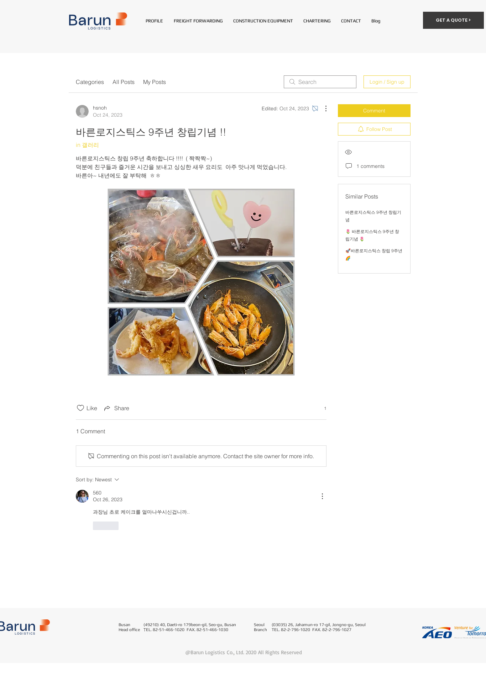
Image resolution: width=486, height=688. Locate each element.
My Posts (154, 81)
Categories (90, 81)
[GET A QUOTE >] (453, 20)
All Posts (124, 81)
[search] (320, 81)
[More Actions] (322, 108)
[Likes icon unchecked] (80, 408)
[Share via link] (116, 408)
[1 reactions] (321, 408)
